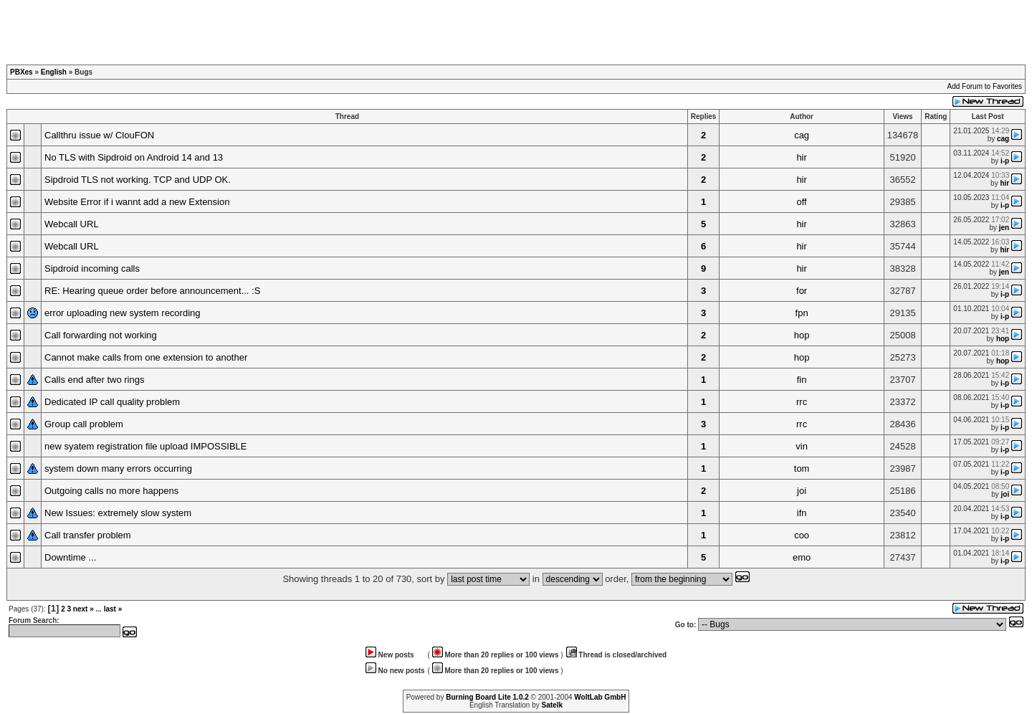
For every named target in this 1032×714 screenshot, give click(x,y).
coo (801, 535)
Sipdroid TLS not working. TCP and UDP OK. (137, 179)
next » (83, 609)
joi (801, 490)
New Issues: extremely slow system (117, 513)
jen (1004, 228)
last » (113, 609)
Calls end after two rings (94, 379)
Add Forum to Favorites (984, 86)
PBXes (21, 72)
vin (802, 446)
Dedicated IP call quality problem (112, 401)
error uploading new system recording (122, 313)
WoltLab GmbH (600, 697)
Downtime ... (70, 557)
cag (801, 135)
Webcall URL (71, 224)
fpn (802, 313)
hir (801, 157)
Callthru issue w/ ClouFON (99, 135)
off (802, 201)
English (54, 72)
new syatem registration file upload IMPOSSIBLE (145, 446)
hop (802, 335)
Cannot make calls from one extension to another (145, 357)
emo (802, 557)
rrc (801, 401)
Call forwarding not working (100, 335)
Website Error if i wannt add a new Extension (136, 201)
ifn (802, 513)
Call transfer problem (87, 535)
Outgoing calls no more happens (111, 490)
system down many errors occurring (118, 468)
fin (802, 379)
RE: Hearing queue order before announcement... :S (152, 290)
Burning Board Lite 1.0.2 (487, 697)
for (801, 290)
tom (802, 468)
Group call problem (83, 424)
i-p (1004, 161)
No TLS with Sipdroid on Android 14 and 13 (133, 157)
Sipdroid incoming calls (92, 268)
